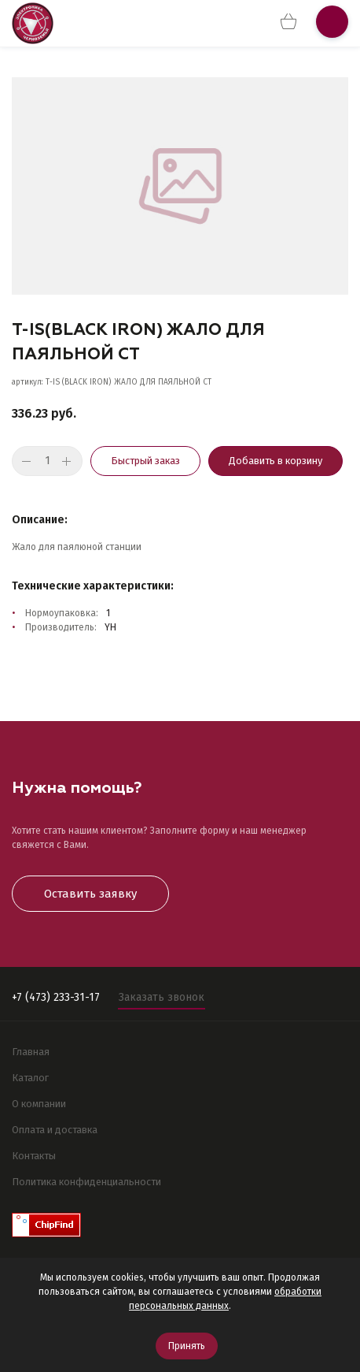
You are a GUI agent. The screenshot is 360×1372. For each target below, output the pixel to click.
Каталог (30, 1078)
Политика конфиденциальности (86, 1182)
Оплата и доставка (54, 1130)
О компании (39, 1104)
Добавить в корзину (275, 461)
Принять (186, 1346)
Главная (31, 1052)
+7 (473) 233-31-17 (56, 997)
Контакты (34, 1156)
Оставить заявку (90, 894)
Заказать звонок (161, 997)
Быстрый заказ (145, 461)
